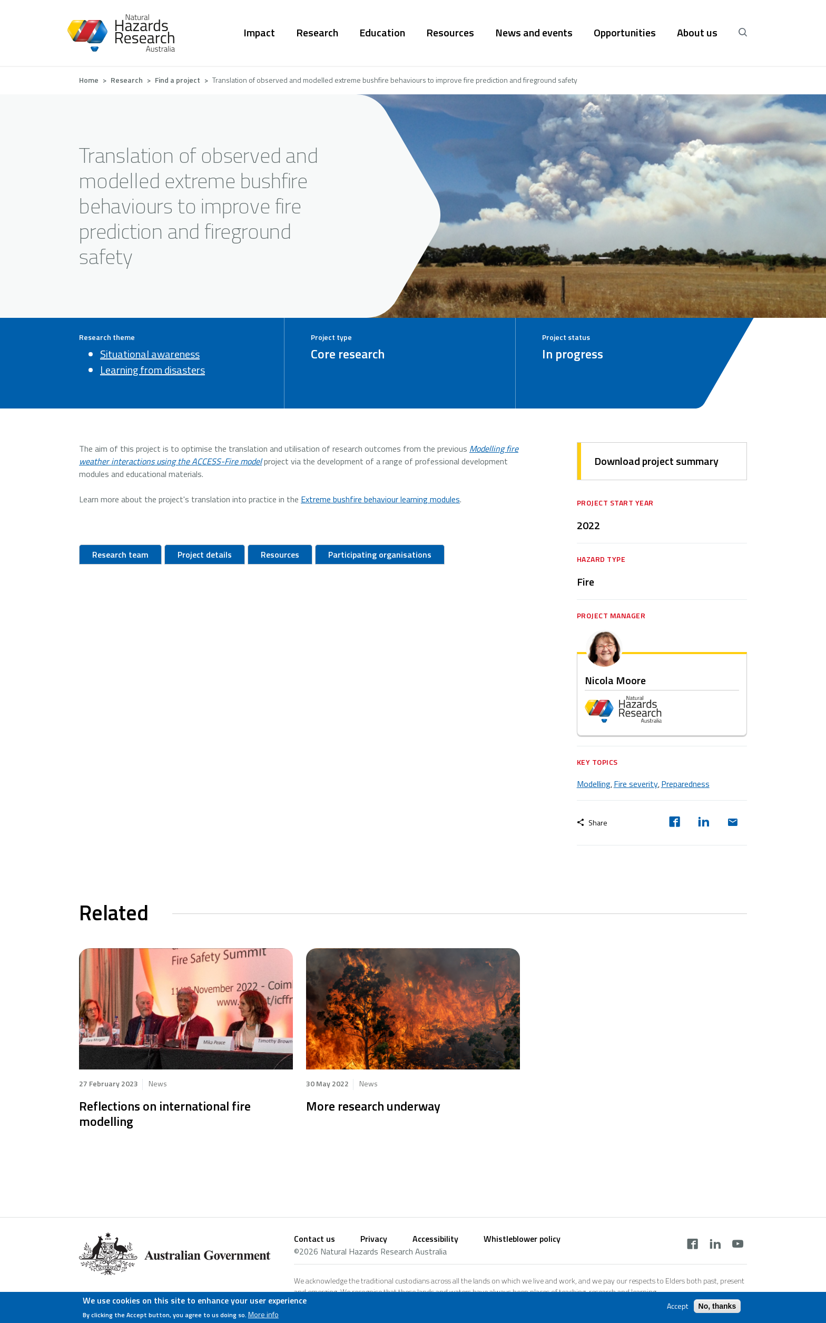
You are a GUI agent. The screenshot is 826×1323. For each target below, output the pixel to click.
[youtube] (738, 1245)
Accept (677, 1306)
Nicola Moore (615, 680)
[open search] (743, 32)
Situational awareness (150, 354)
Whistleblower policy (522, 1238)
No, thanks (717, 1306)
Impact (259, 33)
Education (382, 33)
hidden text (186, 1009)
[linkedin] (703, 823)
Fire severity (636, 783)
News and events (534, 33)
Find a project (177, 79)
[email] (732, 823)
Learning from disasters (152, 370)
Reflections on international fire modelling (165, 1113)
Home (89, 79)
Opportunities (625, 33)
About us (697, 33)
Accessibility (435, 1238)
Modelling (594, 783)
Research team (120, 554)
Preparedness (685, 783)
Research (317, 33)
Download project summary (656, 461)
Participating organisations (379, 554)
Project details (205, 554)
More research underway (373, 1105)
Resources (450, 33)
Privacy (373, 1238)
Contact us (314, 1238)
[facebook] (674, 823)
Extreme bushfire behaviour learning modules (380, 499)
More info (263, 1314)
